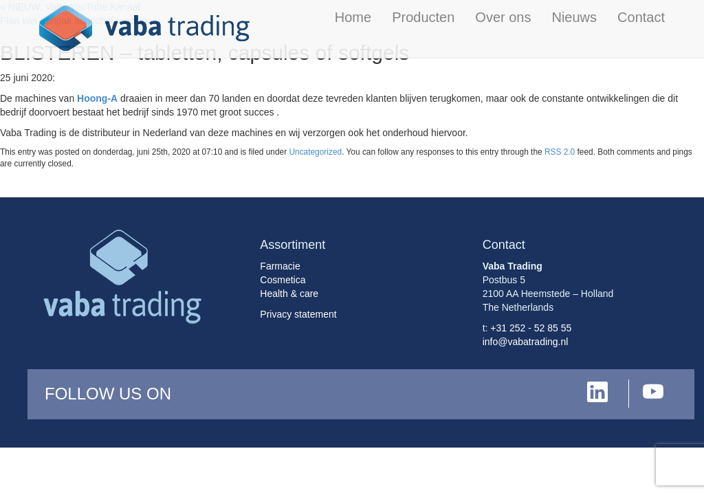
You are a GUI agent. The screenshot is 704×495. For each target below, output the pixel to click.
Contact (641, 17)
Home (353, 17)
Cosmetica (282, 279)
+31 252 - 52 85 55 (530, 327)
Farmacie (280, 266)
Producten (423, 17)
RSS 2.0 (559, 152)
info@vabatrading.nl (526, 341)
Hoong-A (97, 98)
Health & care (289, 293)
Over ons (503, 17)
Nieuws (574, 17)
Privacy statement (298, 314)
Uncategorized (315, 152)
